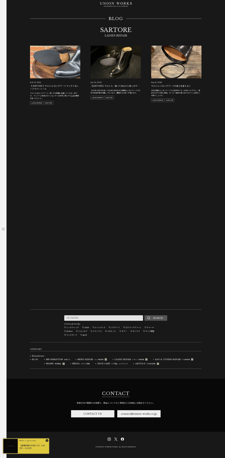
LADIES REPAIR (36, 103)
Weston (69, 331)
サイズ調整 (149, 331)
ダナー (124, 331)
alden (86, 327)
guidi (85, 335)
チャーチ (150, 327)
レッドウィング (72, 327)
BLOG (115, 18)
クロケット (111, 331)
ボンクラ (136, 331)
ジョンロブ (82, 331)
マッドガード (71, 335)
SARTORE (48, 103)
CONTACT (115, 393)
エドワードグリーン (133, 327)
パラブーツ (115, 327)
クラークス (97, 331)
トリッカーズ (100, 327)
